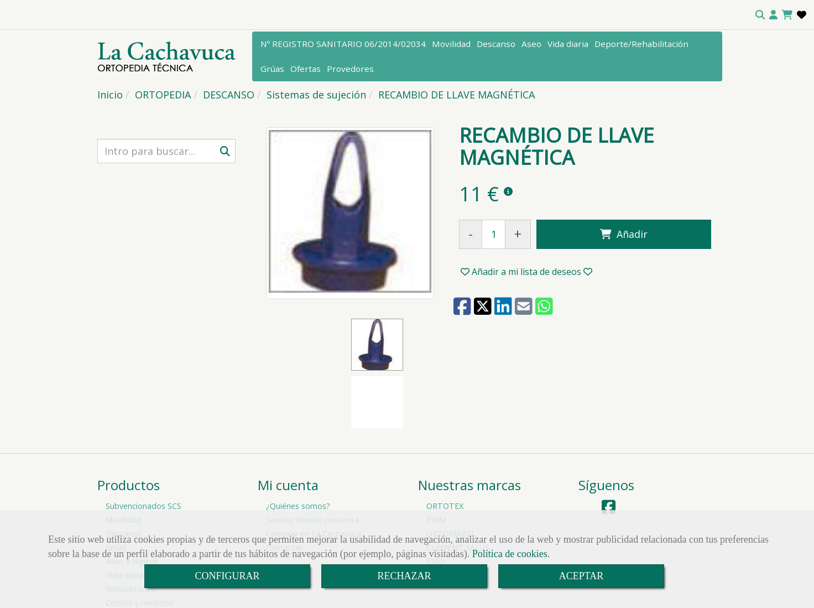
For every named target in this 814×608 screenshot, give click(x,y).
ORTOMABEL (451, 476)
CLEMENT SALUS (457, 490)
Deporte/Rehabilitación (641, 43)
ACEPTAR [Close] (581, 575)
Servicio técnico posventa (312, 462)
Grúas (272, 68)
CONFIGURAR (227, 575)
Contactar (284, 490)
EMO (435, 503)
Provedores (350, 68)
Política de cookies (509, 553)
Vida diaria (567, 43)
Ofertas (305, 68)
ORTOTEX (444, 448)
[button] (773, 15)
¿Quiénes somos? (298, 448)
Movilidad (451, 43)
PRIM (436, 462)
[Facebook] (608, 452)
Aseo (531, 43)
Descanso (496, 43)
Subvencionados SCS (143, 448)
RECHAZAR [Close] (404, 575)
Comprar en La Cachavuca (313, 476)
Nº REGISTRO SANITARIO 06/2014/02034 (343, 43)
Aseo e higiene (132, 503)
